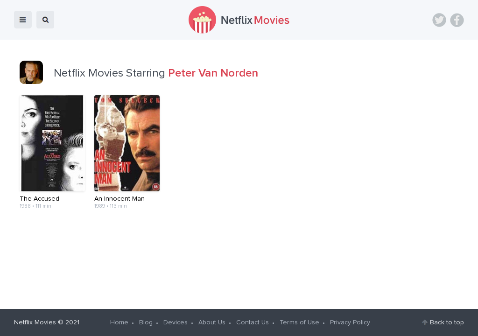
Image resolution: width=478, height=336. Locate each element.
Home (119, 322)
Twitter (439, 20)
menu (23, 19)
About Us (211, 322)
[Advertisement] (239, 252)
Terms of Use (299, 322)
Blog (146, 322)
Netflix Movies (35, 322)
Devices (175, 322)
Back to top (447, 322)
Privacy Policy (350, 322)
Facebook (457, 20)
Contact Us (252, 322)
